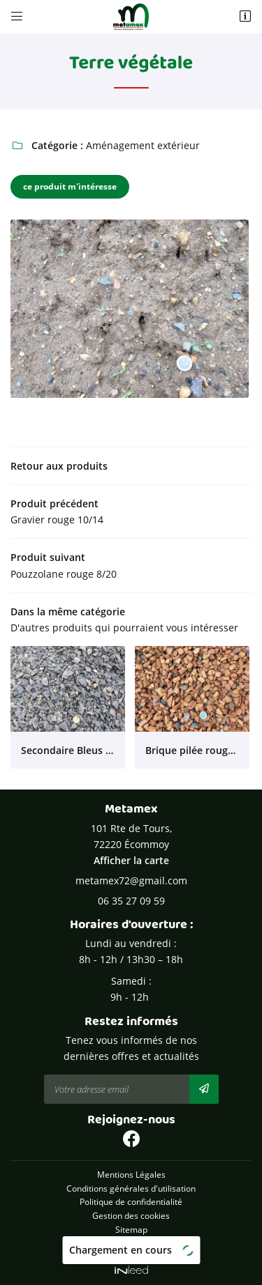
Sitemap (131, 1229)
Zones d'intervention (131, 1242)
